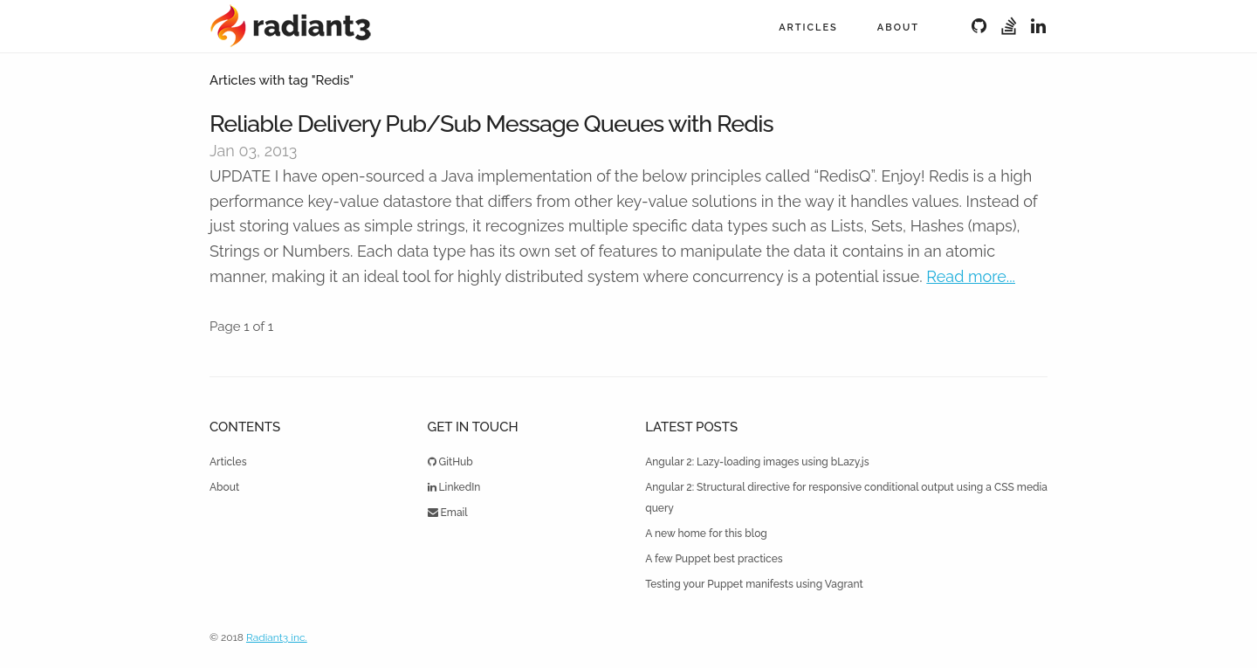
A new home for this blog (706, 533)
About (898, 27)
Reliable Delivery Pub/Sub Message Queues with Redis (491, 123)
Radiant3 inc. (276, 637)
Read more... (970, 276)
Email (448, 512)
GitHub (450, 462)
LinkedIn (454, 487)
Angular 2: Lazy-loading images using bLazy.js (757, 462)
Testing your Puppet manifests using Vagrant (754, 584)
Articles (808, 27)
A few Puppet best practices (714, 559)
